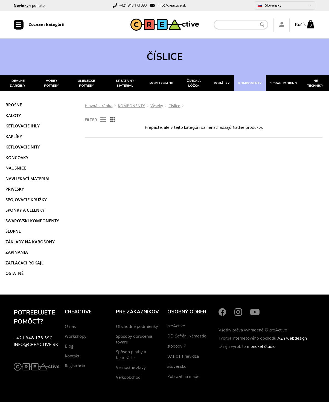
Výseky (156, 105)
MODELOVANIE (161, 83)
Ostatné (14, 273)
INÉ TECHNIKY (315, 83)
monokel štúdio (261, 346)
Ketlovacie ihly (22, 126)
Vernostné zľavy (131, 367)
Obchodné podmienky (137, 326)
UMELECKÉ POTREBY (86, 83)
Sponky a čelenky (25, 210)
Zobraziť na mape (183, 376)
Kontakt (72, 356)
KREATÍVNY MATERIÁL (125, 83)
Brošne (13, 104)
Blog (69, 346)
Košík (300, 25)
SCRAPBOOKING (283, 83)
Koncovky (16, 157)
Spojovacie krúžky (26, 199)
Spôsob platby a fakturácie (131, 354)
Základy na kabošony (30, 241)
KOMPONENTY (249, 83)
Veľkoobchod (128, 377)
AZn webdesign (292, 338)
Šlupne (13, 231)
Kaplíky (13, 136)
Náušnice (15, 168)
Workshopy (75, 336)
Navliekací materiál (27, 178)
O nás (70, 326)
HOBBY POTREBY (51, 83)
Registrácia (75, 365)
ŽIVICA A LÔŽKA (194, 83)
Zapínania (16, 252)
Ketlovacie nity (22, 147)
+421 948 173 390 (133, 5)
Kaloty (13, 115)
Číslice (174, 105)
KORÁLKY (221, 83)
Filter (96, 119)
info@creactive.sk (172, 5)
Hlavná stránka (98, 105)
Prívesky (14, 189)
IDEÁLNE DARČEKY (17, 83)
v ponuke (29, 5)
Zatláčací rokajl (24, 263)
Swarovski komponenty (32, 220)
